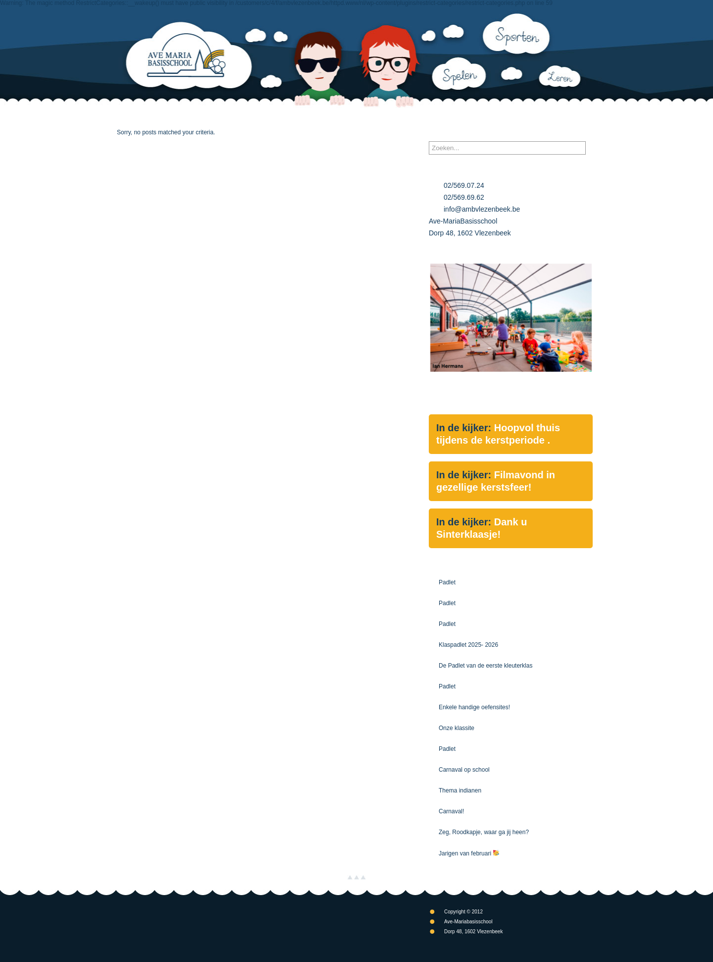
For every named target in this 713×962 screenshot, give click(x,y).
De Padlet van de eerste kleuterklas (485, 665)
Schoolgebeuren (349, 118)
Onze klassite (456, 728)
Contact (570, 118)
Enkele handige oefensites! (474, 707)
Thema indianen (460, 790)
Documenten (471, 118)
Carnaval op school (464, 769)
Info (246, 118)
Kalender (411, 118)
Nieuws (137, 118)
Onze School (193, 118)
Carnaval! (451, 811)
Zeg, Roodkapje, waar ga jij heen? (484, 832)
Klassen (289, 118)
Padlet (447, 582)
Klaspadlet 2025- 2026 (468, 644)
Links (524, 118)
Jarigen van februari (469, 853)
